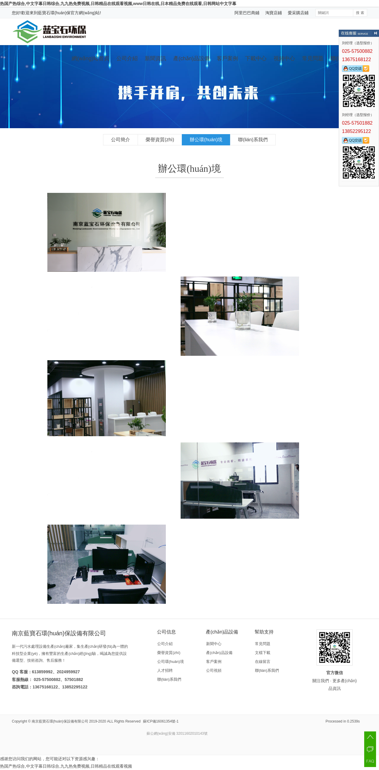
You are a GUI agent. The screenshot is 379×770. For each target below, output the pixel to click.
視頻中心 (284, 58)
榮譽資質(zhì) (160, 139)
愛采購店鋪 (298, 12)
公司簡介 (120, 139)
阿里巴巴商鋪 (247, 12)
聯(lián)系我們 (253, 139)
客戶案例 (227, 58)
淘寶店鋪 (273, 12)
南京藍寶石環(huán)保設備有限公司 (60, 721)
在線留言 (262, 661)
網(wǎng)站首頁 (90, 58)
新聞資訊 (155, 58)
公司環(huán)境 (170, 661)
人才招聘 (165, 670)
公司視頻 (213, 670)
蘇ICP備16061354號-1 (161, 721)
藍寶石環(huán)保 (54, 12)
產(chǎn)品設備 (191, 58)
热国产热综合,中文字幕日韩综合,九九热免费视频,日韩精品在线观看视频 (66, 766)
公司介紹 (127, 58)
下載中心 (255, 58)
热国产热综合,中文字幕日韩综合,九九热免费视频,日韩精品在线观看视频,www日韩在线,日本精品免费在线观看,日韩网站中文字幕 (118, 3)
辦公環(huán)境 (206, 139)
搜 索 (360, 13)
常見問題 (312, 58)
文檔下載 (262, 652)
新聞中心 (213, 644)
